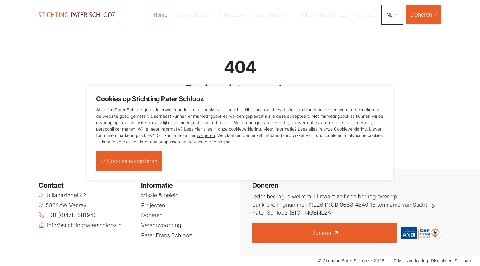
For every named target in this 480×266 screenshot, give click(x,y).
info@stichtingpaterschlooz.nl (81, 225)
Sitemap (463, 261)
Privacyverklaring (411, 261)
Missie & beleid (193, 15)
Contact (366, 15)
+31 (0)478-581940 (68, 215)
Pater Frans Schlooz (325, 15)
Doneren (424, 14)
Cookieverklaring (350, 128)
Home (160, 15)
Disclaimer (441, 261)
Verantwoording (273, 15)
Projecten (232, 15)
